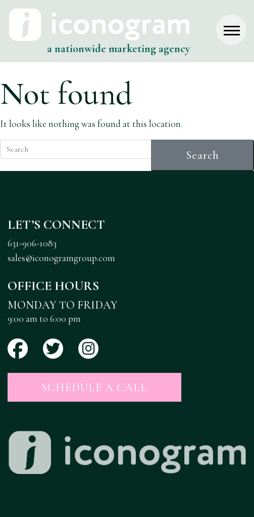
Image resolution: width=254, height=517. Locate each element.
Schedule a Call (94, 387)
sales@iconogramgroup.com (61, 258)
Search (202, 155)
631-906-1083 (32, 244)
